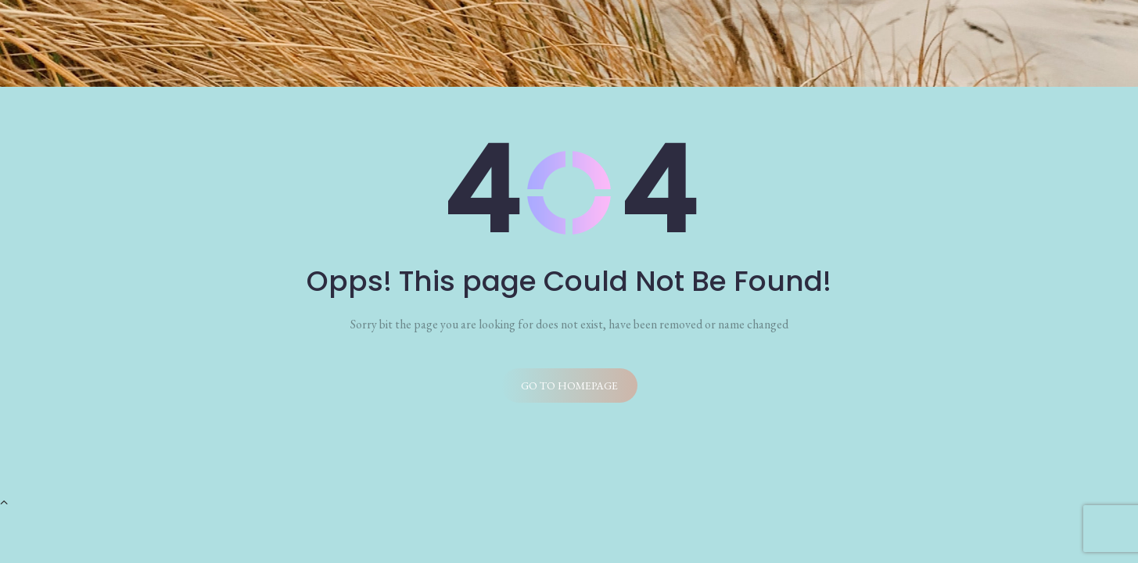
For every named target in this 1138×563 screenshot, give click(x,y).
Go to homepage (569, 385)
